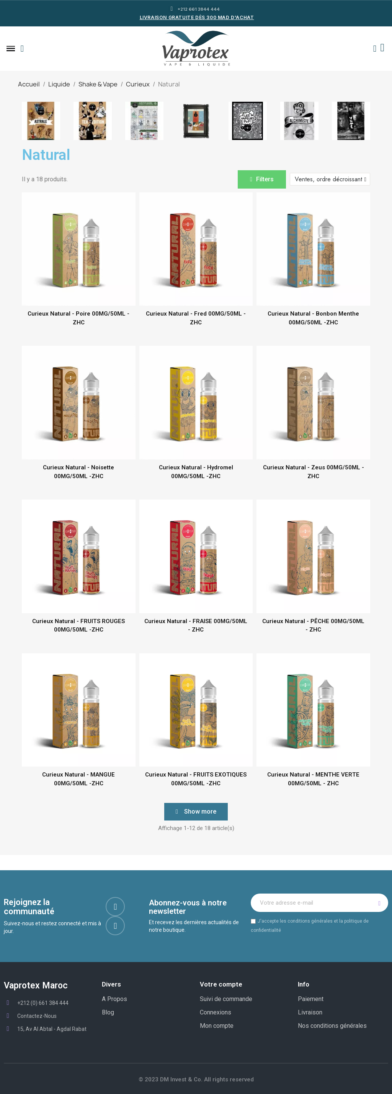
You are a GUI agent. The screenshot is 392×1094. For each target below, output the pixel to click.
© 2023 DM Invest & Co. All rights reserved (196, 1079)
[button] (22, 48)
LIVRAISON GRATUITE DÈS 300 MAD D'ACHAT (197, 17)
